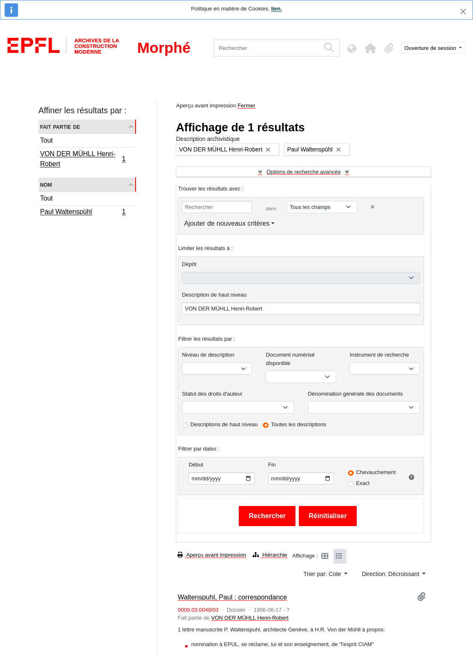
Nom (46, 184)
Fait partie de (60, 126)
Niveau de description (208, 355)
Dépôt (189, 264)
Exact (363, 483)
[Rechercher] (267, 48)
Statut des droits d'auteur (212, 394)
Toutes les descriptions (299, 424)
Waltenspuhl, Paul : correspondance (232, 597)
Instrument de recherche (379, 355)
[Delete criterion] (373, 207)
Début (195, 464)
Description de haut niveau (214, 295)
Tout (46, 140)
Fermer (246, 105)
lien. (276, 8)
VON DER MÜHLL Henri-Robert (83, 158)
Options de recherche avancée (304, 172)
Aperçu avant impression (212, 555)
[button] (370, 48)
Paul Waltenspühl (83, 213)
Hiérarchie (270, 555)
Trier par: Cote (323, 574)
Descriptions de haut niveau (223, 424)
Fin (272, 464)
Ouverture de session (431, 48)
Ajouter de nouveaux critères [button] (226, 223)
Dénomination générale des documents (355, 394)
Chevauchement (376, 472)
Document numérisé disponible (290, 359)
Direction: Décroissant (391, 574)
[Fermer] (463, 11)
